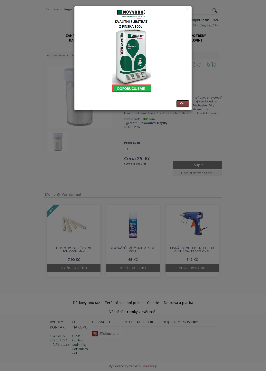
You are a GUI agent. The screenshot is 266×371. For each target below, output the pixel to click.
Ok (182, 103)
